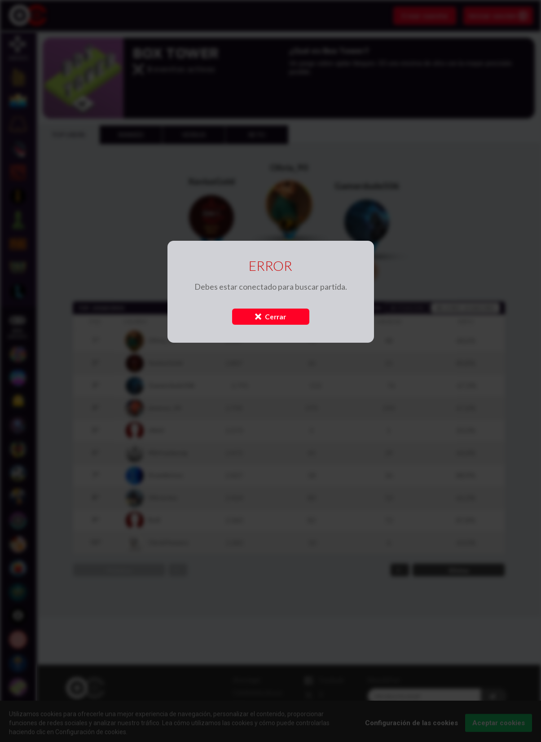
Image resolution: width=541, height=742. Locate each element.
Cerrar (270, 317)
